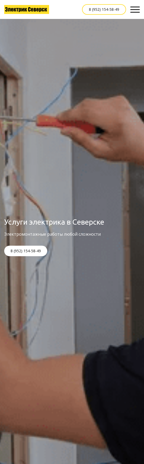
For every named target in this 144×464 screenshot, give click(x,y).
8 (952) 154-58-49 (104, 9)
